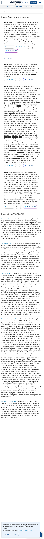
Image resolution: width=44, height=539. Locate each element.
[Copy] (32, 46)
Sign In (26, 2)
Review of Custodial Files (9, 401)
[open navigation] (40, 2)
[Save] (28, 46)
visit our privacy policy (24, 530)
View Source (9, 47)
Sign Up (33, 2)
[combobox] (2, 2)
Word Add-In (20, 7)
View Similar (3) (20, 47)
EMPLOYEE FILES (6, 273)
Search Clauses (31, 7)
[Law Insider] (16, 2)
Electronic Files (6, 219)
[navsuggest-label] (2, 2)
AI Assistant (10, 7)
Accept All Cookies (10, 534)
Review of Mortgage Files (9, 319)
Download (8, 58)
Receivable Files (6, 243)
